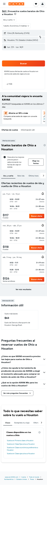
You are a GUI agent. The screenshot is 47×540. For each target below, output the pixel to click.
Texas (32, 479)
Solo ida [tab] (21, 176)
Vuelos (23, 477)
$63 (4, 11)
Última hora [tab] (34, 176)
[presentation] (15, 14)
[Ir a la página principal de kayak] (16, 3)
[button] (4, 4)
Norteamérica (8, 479)
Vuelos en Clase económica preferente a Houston (22, 448)
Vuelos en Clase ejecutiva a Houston (21, 453)
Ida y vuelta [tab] (8, 176)
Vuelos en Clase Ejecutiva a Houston (21, 444)
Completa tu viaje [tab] (21, 423)
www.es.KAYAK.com (11, 477)
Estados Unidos (21, 479)
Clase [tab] (7, 423)
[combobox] (9, 19)
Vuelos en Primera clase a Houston (20, 440)
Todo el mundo (34, 477)
